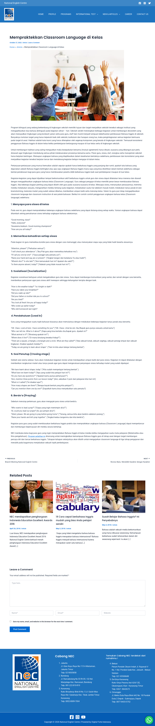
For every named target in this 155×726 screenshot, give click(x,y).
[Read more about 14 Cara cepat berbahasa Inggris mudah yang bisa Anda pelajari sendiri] (77, 497)
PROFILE (57, 14)
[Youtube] (83, 717)
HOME (47, 14)
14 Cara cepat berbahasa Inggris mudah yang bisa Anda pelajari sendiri (76, 520)
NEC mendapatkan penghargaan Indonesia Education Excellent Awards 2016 (30, 520)
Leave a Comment (35, 43)
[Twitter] (149, 3)
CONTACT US (143, 14)
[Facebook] (140, 3)
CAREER (129, 14)
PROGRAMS (70, 14)
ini (37, 436)
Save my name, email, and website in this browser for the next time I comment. (43, 622)
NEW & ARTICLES (114, 14)
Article (25, 43)
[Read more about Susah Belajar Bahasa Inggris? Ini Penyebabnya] (123, 497)
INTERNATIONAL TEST (90, 14)
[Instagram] (144, 3)
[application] (100, 14)
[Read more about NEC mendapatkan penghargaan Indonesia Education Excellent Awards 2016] (31, 497)
